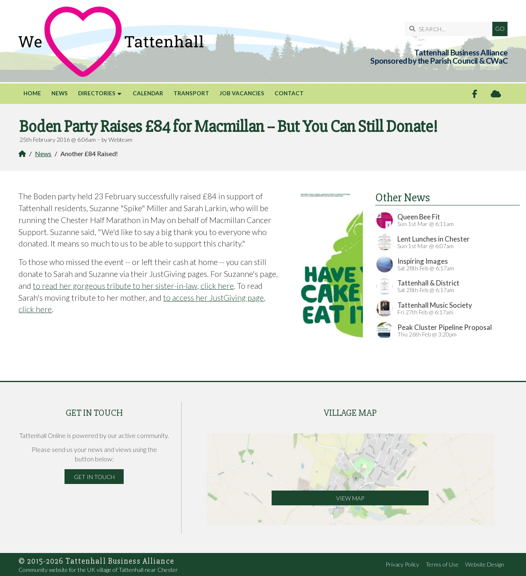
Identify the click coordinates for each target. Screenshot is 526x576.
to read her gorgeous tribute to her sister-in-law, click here (133, 285)
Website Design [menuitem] (484, 564)
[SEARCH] (450, 29)
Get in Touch (94, 476)
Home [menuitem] (32, 93)
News (43, 153)
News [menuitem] (59, 93)
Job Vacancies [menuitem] (241, 93)
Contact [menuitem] (289, 93)
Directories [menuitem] (96, 93)
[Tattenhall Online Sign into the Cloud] (496, 94)
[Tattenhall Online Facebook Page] (475, 94)
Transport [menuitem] (191, 93)
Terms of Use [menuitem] (442, 564)
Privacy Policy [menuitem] (402, 564)
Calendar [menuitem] (148, 93)
